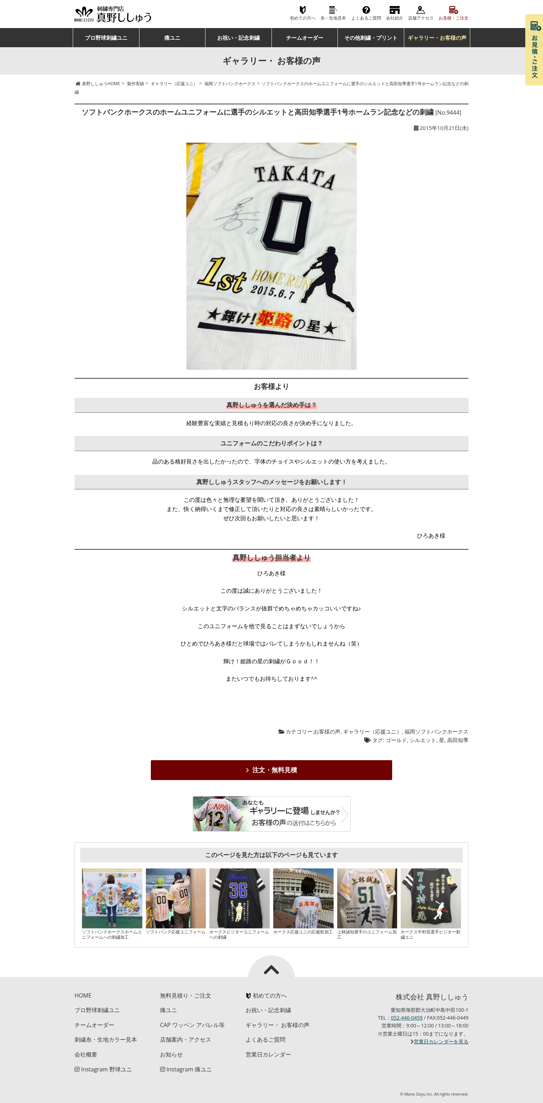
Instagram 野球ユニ (103, 1069)
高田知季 (457, 739)
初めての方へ (303, 18)
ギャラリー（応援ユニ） (372, 731)
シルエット (423, 739)
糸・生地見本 (333, 18)
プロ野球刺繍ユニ (106, 37)
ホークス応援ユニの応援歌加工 (303, 932)
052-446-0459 (407, 1017)
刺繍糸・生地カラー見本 (106, 1039)
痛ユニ (172, 37)
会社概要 (86, 1054)
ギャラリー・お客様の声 (437, 37)
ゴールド (396, 739)
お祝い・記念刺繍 (238, 37)
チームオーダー (304, 37)
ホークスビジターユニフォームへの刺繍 (239, 934)
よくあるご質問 (366, 18)
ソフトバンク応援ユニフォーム (175, 932)
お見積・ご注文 (453, 18)
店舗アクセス (421, 18)
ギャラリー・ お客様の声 (277, 1025)
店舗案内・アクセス (185, 1039)
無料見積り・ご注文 (185, 995)
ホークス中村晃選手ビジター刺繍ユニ (430, 934)
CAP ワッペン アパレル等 (192, 1025)
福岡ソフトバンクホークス (436, 731)
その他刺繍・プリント (370, 37)
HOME (83, 995)
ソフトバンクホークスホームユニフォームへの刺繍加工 (112, 934)
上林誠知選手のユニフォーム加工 (367, 934)
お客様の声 (327, 731)
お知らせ (171, 1054)
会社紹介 (394, 18)
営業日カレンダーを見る (441, 1041)
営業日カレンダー (268, 1054)
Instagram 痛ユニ (186, 1069)
